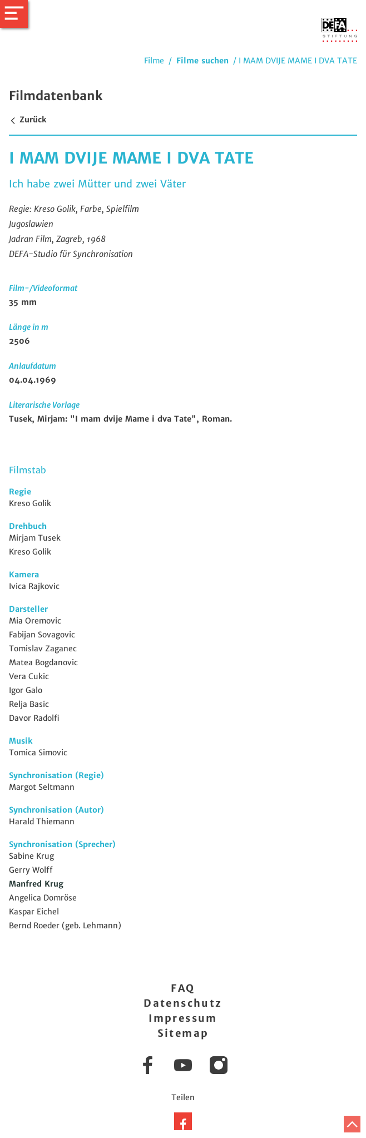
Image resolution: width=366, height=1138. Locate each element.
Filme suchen (202, 61)
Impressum (183, 1018)
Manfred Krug (36, 884)
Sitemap (183, 1033)
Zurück (27, 120)
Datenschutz (183, 1003)
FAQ (183, 988)
